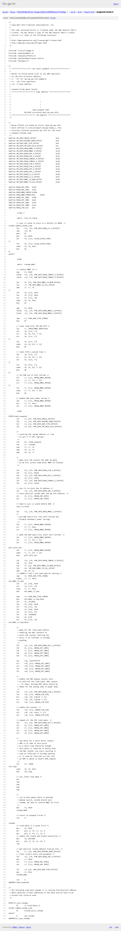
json (117, 927)
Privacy (21, 927)
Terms (28, 927)
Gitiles (14, 927)
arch (73, 11)
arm (80, 11)
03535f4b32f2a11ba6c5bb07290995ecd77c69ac (41, 11)
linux (12, 11)
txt (110, 927)
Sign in (116, 4)
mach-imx (89, 11)
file (53, 18)
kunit (5, 11)
